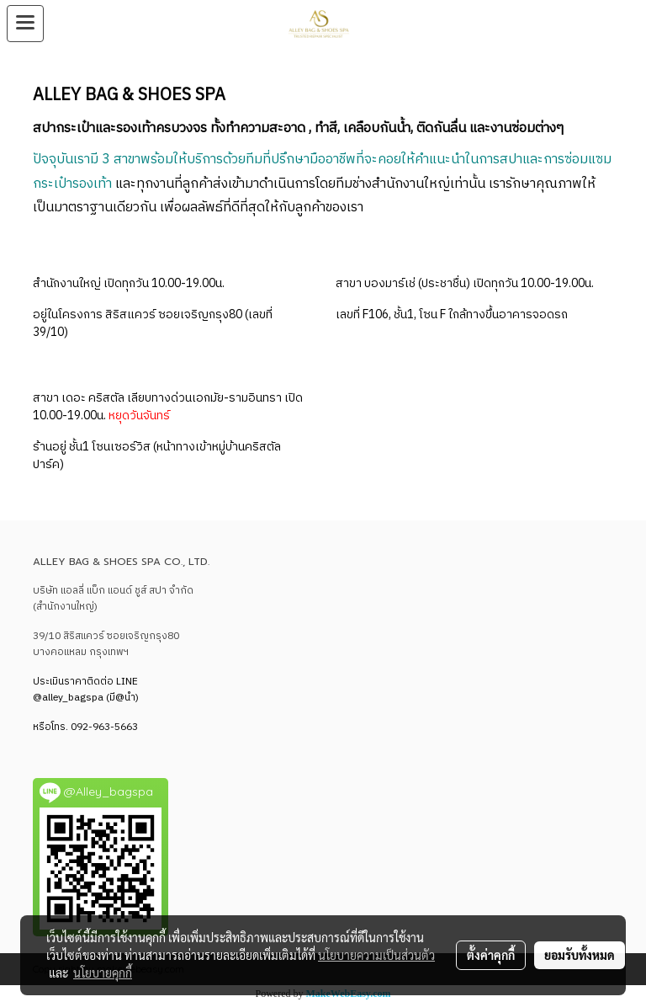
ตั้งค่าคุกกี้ (491, 954)
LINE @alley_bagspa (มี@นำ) (86, 690)
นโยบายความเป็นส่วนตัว (376, 954)
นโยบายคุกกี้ (102, 972)
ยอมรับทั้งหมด (579, 954)
